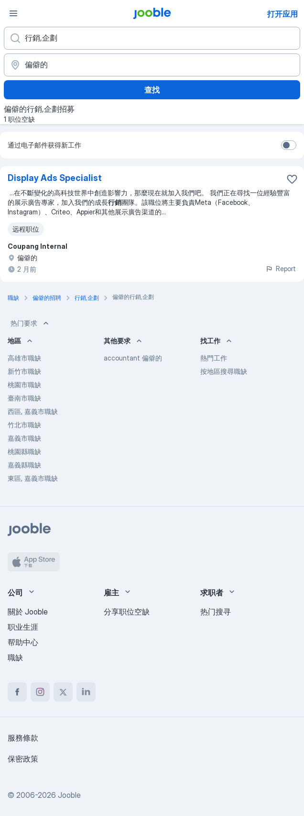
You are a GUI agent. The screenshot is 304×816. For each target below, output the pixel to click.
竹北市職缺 (24, 425)
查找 (152, 90)
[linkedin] (86, 691)
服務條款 (23, 737)
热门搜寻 (215, 611)
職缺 (15, 657)
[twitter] (63, 691)
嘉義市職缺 (24, 438)
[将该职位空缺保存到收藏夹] (292, 179)
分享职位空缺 (127, 611)
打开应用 (282, 14)
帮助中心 (23, 642)
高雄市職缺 (24, 358)
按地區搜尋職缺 (223, 371)
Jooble (69, 795)
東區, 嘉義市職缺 (33, 478)
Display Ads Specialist (55, 178)
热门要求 (31, 323)
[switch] (288, 145)
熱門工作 (213, 358)
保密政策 (23, 758)
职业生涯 (23, 627)
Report (280, 269)
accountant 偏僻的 (133, 358)
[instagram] (40, 691)
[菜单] (13, 13)
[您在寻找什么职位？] (152, 38)
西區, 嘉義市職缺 (33, 411)
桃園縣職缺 (24, 451)
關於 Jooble (28, 611)
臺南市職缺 (24, 398)
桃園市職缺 (24, 385)
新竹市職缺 (24, 371)
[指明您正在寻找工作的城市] (152, 64)
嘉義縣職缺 (24, 465)
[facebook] (17, 691)
